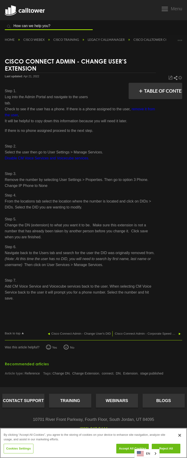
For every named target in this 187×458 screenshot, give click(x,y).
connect (107, 373)
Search (9, 26)
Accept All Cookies (132, 448)
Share (175, 78)
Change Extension (85, 373)
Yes (54, 347)
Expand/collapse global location (179, 38)
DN (118, 373)
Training (70, 400)
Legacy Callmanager (106, 40)
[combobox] (147, 453)
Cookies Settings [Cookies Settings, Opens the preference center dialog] (18, 448)
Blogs (163, 400)
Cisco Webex (34, 40)
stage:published (151, 373)
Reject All (166, 448)
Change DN (61, 373)
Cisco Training (66, 40)
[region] (93, 443)
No (72, 347)
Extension (130, 373)
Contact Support (23, 400)
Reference (32, 373)
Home (10, 40)
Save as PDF (170, 78)
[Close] (180, 435)
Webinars (117, 400)
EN (143, 453)
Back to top (12, 333)
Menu (176, 8)
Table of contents (161, 91)
